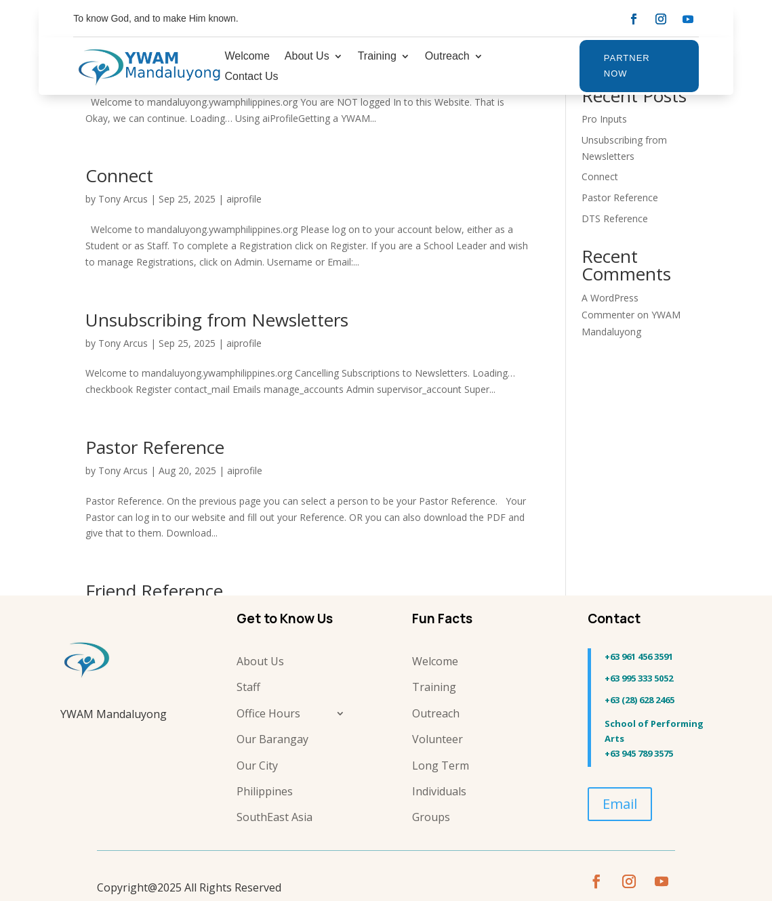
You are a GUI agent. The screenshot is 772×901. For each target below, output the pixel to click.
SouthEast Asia (274, 817)
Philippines (265, 791)
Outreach (447, 56)
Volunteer (437, 739)
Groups (431, 817)
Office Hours (268, 713)
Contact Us (251, 77)
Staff (248, 686)
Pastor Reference (154, 447)
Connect (119, 175)
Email (620, 804)
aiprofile (244, 198)
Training (377, 56)
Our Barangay (272, 739)
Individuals (439, 791)
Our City (257, 765)
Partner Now (627, 65)
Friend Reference (154, 591)
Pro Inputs (604, 118)
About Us (307, 56)
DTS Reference (615, 218)
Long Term (440, 765)
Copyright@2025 (139, 887)
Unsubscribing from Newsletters (216, 320)
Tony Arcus (123, 198)
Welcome (246, 56)
